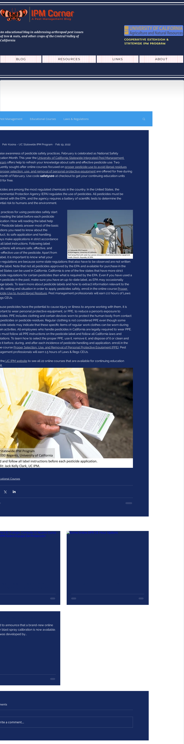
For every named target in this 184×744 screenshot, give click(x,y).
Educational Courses (43, 119)
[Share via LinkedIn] (14, 491)
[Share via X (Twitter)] (5, 491)
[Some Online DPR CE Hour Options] (108, 554)
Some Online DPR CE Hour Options (95, 584)
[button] (144, 118)
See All (144, 524)
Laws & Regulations (76, 119)
